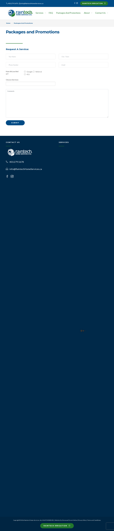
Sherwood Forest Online (69, 520)
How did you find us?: (12, 73)
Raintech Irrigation (94, 3)
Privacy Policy (82, 520)
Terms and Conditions (94, 520)
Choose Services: (12, 80)
